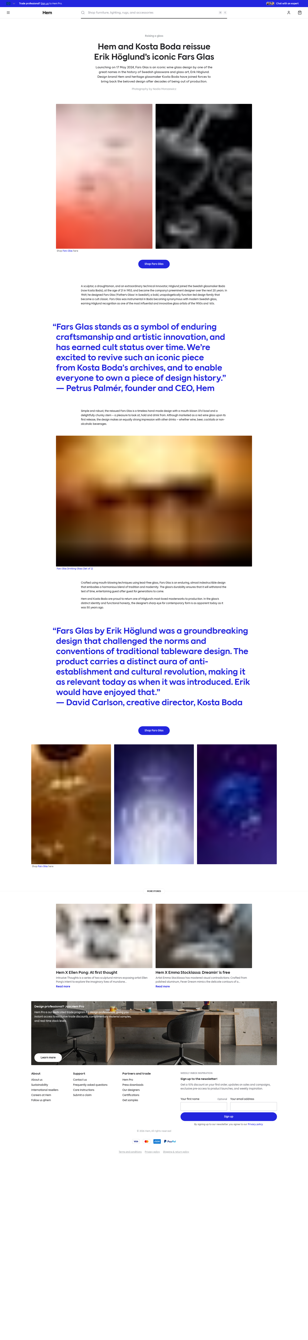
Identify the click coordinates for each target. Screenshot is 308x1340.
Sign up (45, 3)
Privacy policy (255, 1124)
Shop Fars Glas (154, 264)
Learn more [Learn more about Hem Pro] (48, 1057)
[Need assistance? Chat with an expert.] (282, 4)
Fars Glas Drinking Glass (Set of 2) (75, 568)
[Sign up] (229, 1116)
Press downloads (132, 1085)
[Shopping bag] (299, 12)
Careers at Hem (41, 1095)
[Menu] (8, 12)
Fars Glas (67, 251)
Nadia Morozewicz (164, 89)
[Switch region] (11, 4)
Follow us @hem (41, 1100)
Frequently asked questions (90, 1085)
